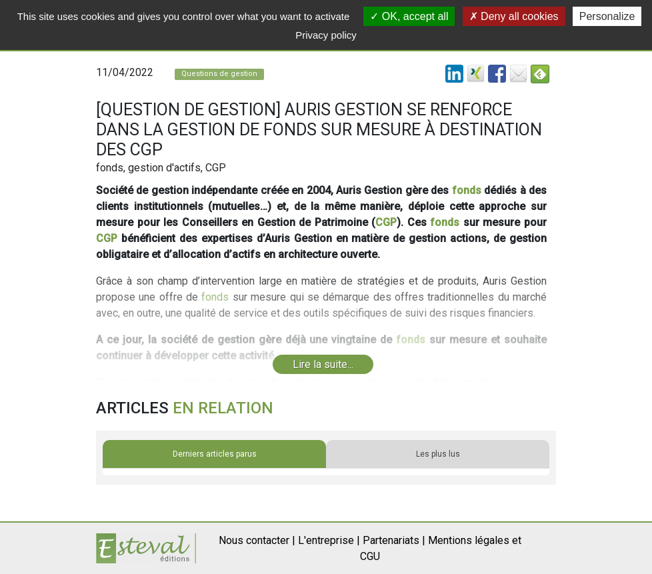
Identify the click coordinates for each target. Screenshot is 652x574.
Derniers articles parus (215, 454)
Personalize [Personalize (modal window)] (607, 16)
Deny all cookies (514, 16)
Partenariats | (394, 540)
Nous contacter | (257, 540)
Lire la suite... (323, 364)
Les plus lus (438, 454)
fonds (466, 190)
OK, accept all (409, 16)
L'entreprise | (329, 540)
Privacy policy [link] (326, 35)
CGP (386, 222)
